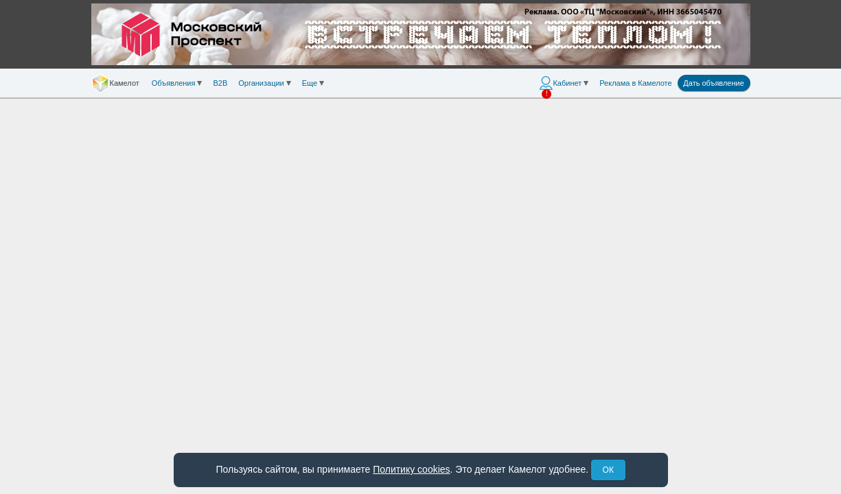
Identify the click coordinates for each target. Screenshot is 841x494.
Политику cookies (411, 469)
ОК (608, 470)
